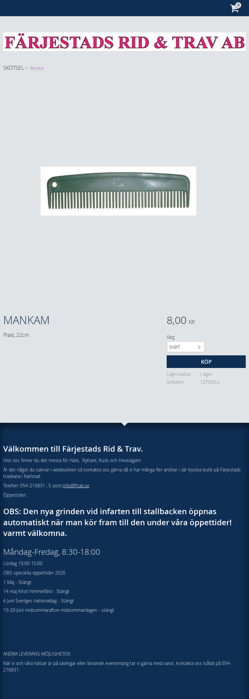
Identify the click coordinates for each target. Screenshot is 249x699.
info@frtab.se (76, 485)
